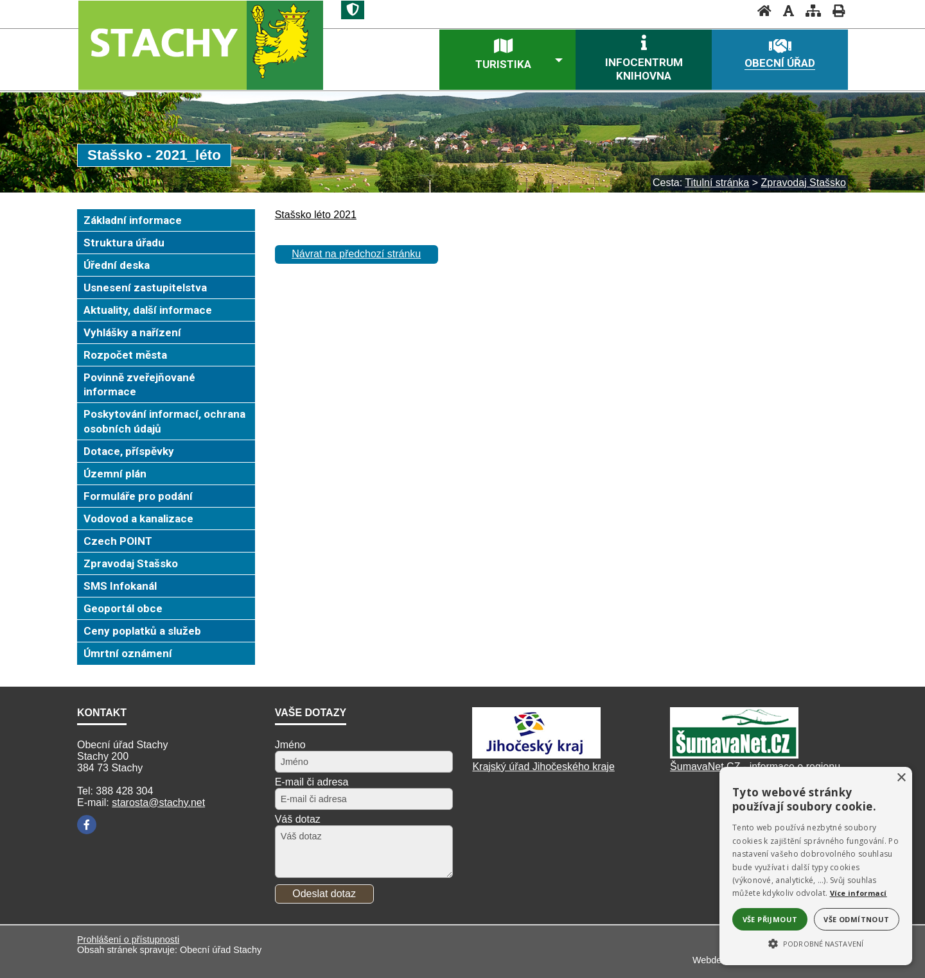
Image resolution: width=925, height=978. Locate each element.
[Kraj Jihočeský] (536, 755)
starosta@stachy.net (158, 802)
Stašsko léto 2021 (316, 214)
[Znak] (352, 10)
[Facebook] (86, 824)
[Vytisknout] (835, 10)
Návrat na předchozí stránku (356, 253)
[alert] (815, 866)
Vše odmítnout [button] (856, 919)
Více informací (858, 893)
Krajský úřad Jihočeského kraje (543, 766)
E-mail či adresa (312, 781)
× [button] (901, 778)
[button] (815, 942)
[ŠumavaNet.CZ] (734, 755)
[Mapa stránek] (809, 10)
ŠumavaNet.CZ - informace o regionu (755, 766)
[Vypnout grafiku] (784, 10)
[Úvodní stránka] (760, 10)
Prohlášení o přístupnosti (128, 939)
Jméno (290, 744)
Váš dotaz (298, 819)
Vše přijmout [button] (770, 919)
